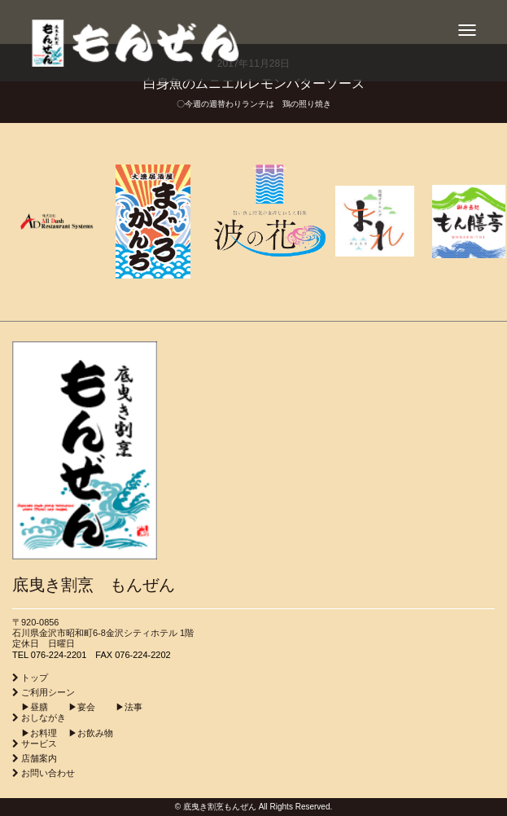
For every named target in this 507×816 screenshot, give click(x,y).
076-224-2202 (143, 655)
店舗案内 (39, 758)
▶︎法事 (120, 707)
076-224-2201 (59, 655)
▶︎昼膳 (30, 707)
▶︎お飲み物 (86, 733)
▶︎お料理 (34, 733)
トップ (34, 677)
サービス (39, 743)
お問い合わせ (48, 773)
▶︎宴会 (72, 707)
